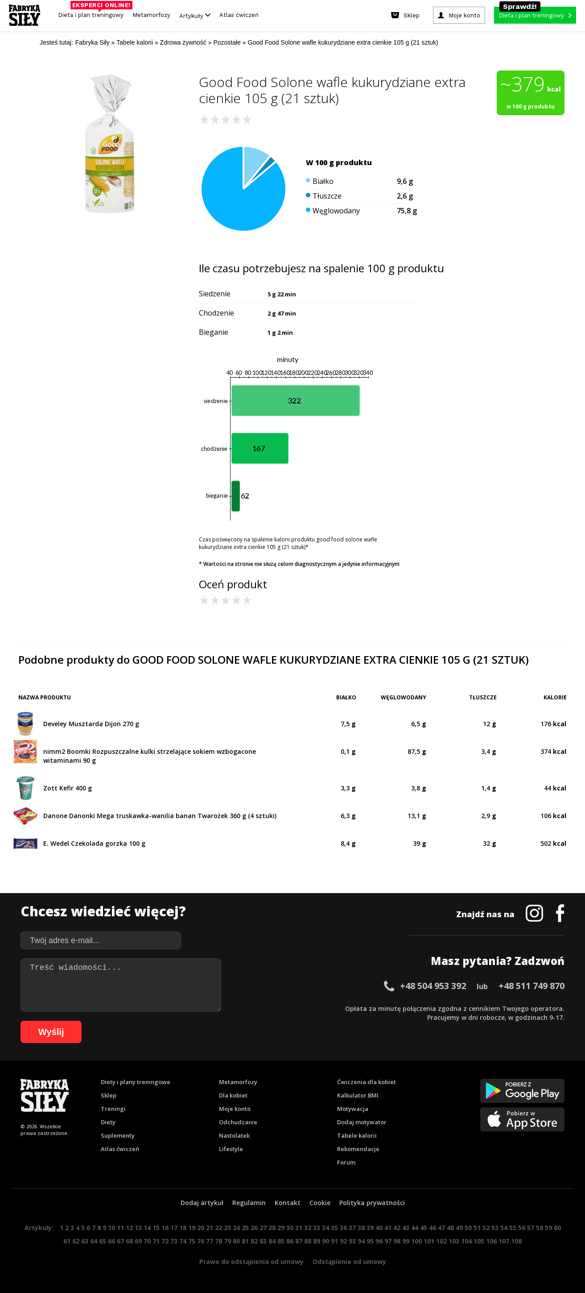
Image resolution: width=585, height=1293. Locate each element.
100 (416, 1241)
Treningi (113, 1109)
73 (173, 1241)
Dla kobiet (233, 1095)
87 (298, 1241)
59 (548, 1227)
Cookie (319, 1202)
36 (343, 1227)
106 (491, 1241)
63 (84, 1241)
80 (236, 1241)
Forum (346, 1162)
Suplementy (118, 1135)
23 (227, 1227)
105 (479, 1241)
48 (450, 1227)
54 (503, 1227)
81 (245, 1241)
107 (503, 1241)
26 (254, 1227)
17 (173, 1227)
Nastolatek (234, 1135)
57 (530, 1227)
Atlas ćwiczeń (239, 15)
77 (209, 1241)
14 (147, 1227)
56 (521, 1227)
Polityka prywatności (372, 1202)
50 (468, 1227)
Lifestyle (231, 1149)
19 (191, 1227)
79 (227, 1241)
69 (138, 1241)
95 (370, 1241)
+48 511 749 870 (531, 986)
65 (102, 1241)
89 (316, 1241)
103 (454, 1241)
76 (200, 1241)
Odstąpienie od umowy (349, 1261)
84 (272, 1241)
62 (75, 1241)
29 (280, 1227)
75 (191, 1241)
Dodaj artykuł (202, 1202)
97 (387, 1241)
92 (343, 1241)
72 (165, 1241)
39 (370, 1227)
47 (441, 1227)
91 (334, 1241)
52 (486, 1227)
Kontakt (288, 1202)
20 (200, 1227)
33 (316, 1227)
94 (361, 1241)
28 (272, 1227)
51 (477, 1227)
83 (263, 1241)
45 (423, 1227)
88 (307, 1241)
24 (236, 1227)
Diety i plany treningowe (135, 1082)
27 (263, 1227)
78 (218, 1241)
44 (414, 1227)
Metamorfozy (151, 15)
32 (307, 1227)
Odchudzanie (238, 1122)
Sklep (108, 1095)
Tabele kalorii (357, 1135)
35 (334, 1227)
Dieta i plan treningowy (93, 12)
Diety (108, 1122)
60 (557, 1227)
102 (441, 1241)
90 (325, 1241)
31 (298, 1227)
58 (539, 1227)
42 (396, 1227)
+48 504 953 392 (433, 986)
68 (129, 1241)
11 (120, 1227)
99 (405, 1241)
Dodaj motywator (362, 1122)
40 (379, 1227)
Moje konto (235, 1109)
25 (245, 1227)
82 (254, 1241)
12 (129, 1227)
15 (156, 1227)
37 (352, 1227)
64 (93, 1241)
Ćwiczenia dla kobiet (366, 1082)
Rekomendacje (358, 1149)
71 (156, 1241)
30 (289, 1227)
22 (218, 1227)
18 (182, 1227)
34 (325, 1227)
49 (459, 1227)
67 (120, 1241)
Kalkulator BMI (358, 1095)
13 (138, 1227)
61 (66, 1241)
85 (280, 1241)
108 (516, 1241)
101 (429, 1241)
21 (209, 1227)
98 (396, 1241)
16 (165, 1227)
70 (147, 1241)
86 (289, 1241)
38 (361, 1227)
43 (405, 1227)
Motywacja (352, 1109)
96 (379, 1241)
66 (111, 1241)
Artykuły (194, 15)
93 (352, 1241)
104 (466, 1241)
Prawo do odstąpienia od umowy (251, 1261)
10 (111, 1227)
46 (432, 1227)
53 (494, 1227)
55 (512, 1227)
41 (387, 1227)
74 (182, 1241)
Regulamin (249, 1202)
